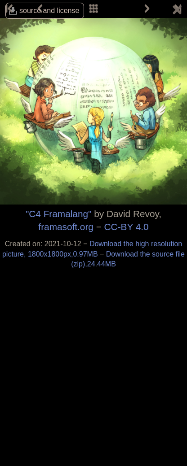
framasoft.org (66, 227)
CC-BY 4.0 (126, 227)
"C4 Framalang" (59, 214)
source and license (49, 10)
